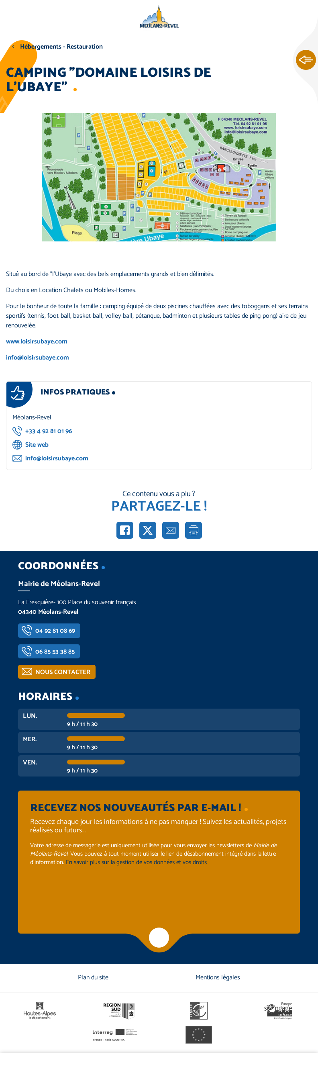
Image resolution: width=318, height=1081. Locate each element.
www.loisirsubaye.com (36, 341)
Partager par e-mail (170, 530)
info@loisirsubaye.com (37, 357)
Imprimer (193, 530)
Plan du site (93, 977)
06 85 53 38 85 (55, 651)
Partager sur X (147, 530)
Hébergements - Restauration (61, 46)
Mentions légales (218, 977)
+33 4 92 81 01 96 (48, 431)
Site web (37, 444)
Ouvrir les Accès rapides (306, 60)
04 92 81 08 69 (55, 630)
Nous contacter (62, 672)
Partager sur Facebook (124, 530)
